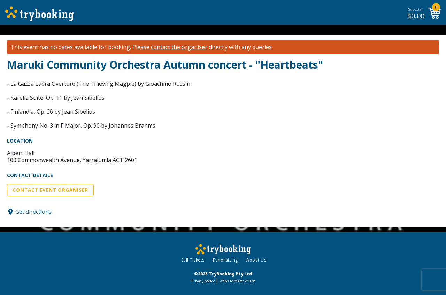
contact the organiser (179, 47)
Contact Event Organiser (50, 190)
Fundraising (225, 260)
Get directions (33, 211)
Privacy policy (203, 281)
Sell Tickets (193, 260)
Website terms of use (237, 281)
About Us (256, 260)
